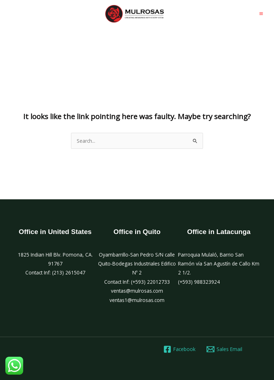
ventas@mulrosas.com (137, 290)
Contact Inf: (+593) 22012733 (137, 281)
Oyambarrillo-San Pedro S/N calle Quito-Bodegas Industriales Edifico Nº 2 (137, 263)
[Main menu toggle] (261, 13)
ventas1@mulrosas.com (137, 300)
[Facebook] (179, 349)
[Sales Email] (224, 349)
